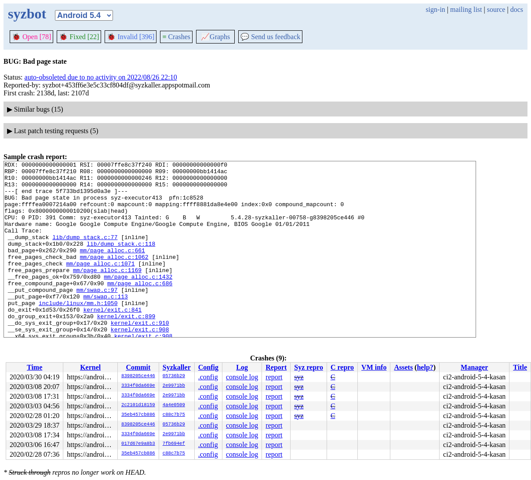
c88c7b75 (174, 415)
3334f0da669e (138, 386)
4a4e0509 (174, 405)
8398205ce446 (138, 376)
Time (34, 367)
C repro (342, 367)
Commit (138, 367)
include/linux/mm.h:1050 (78, 332)
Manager (474, 367)
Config (208, 367)
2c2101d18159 (138, 405)
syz (298, 377)
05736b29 (174, 376)
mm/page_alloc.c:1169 (107, 292)
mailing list (466, 9)
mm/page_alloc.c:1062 (114, 276)
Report (276, 367)
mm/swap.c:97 (97, 316)
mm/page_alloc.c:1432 (138, 300)
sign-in (435, 9)
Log (242, 367)
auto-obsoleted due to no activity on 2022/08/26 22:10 (101, 77)
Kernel (90, 367)
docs (516, 9)
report (274, 377)
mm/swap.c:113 (105, 324)
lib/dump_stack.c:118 (121, 261)
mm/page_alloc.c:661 (112, 269)
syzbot (27, 14)
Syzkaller (177, 367)
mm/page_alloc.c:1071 (100, 284)
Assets (403, 367)
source (496, 9)
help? (425, 367)
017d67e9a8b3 (138, 444)
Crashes (176, 36)
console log (242, 377)
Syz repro (308, 367)
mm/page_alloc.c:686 (139, 308)
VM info (373, 367)
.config (208, 377)
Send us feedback (270, 36)
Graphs (215, 36)
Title (520, 367)
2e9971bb (174, 386)
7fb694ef (174, 444)
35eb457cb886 (138, 415)
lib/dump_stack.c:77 (84, 253)
